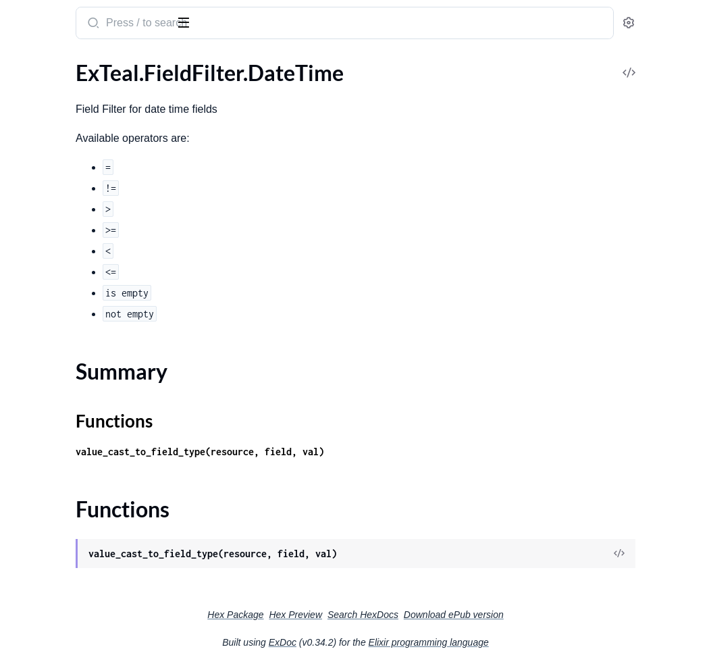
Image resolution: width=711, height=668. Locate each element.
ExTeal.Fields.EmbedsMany (73, 300)
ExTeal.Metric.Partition (63, 537)
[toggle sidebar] (185, 21)
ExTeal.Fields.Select (54, 427)
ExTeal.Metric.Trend (55, 646)
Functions (45, 130)
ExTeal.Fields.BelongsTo (65, 245)
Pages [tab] (24, 63)
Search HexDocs (464, 614)
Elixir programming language (530, 642)
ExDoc (384, 642)
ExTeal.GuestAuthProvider (72, 464)
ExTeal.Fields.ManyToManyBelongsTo (96, 391)
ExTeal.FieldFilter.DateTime (73, 90)
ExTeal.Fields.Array (54, 227)
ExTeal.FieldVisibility (58, 209)
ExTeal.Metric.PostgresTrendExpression (96, 555)
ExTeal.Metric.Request (61, 610)
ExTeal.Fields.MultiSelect (67, 409)
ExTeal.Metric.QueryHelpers (75, 573)
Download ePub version (555, 614)
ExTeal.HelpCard (48, 482)
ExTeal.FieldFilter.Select (64, 172)
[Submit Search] (259, 24)
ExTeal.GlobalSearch (57, 446)
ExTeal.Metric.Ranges (59, 592)
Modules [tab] (76, 63)
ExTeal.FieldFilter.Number (70, 154)
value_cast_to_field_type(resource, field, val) (367, 451)
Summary (44, 113)
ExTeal (29, 16)
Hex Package (337, 614)
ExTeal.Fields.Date (52, 282)
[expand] (189, 90)
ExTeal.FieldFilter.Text (60, 190)
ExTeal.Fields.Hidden (58, 355)
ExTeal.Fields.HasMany (63, 318)
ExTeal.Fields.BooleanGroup (75, 263)
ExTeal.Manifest (47, 500)
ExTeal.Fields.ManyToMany (73, 373)
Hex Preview (396, 614)
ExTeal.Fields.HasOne (60, 336)
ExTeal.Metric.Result (57, 628)
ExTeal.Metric (41, 519)
